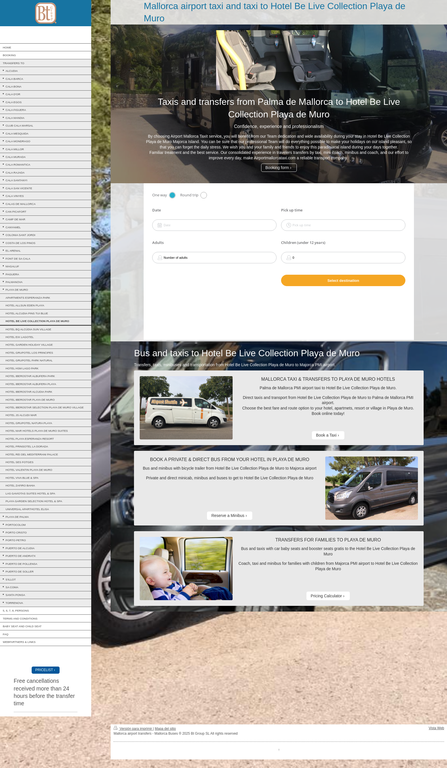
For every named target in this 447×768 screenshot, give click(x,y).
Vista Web (436, 728)
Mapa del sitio (165, 729)
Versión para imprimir (133, 729)
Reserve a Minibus (227, 515)
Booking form (277, 167)
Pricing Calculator (326, 596)
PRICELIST (44, 670)
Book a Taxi (326, 435)
